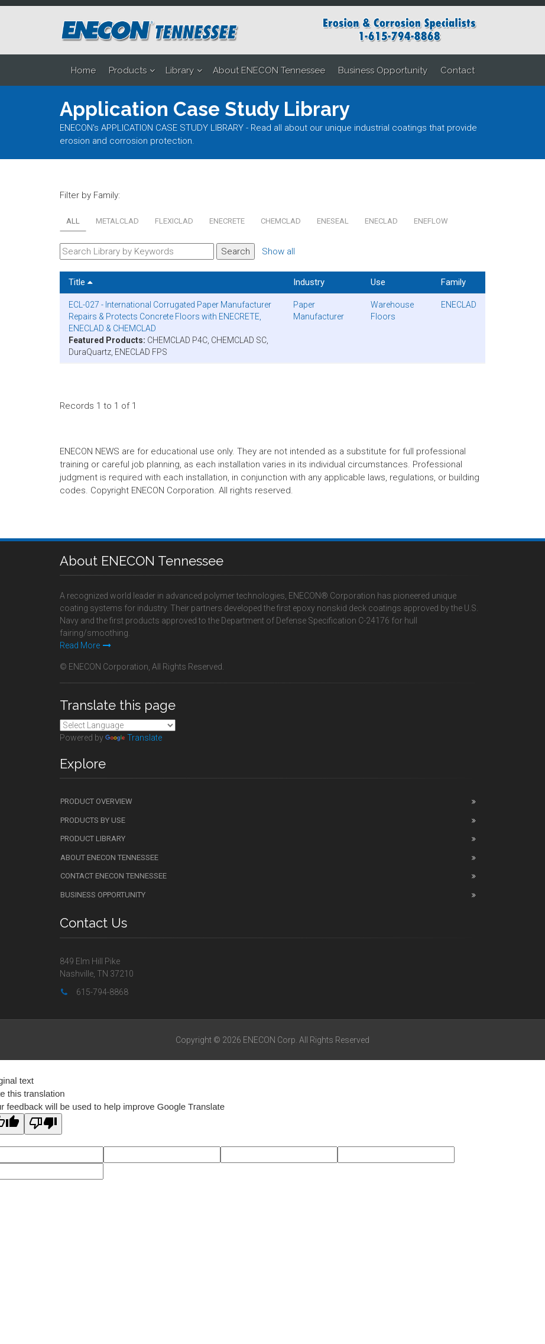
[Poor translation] (43, 1124)
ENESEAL (333, 221)
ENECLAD (381, 221)
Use (378, 282)
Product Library (92, 838)
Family (453, 282)
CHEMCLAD (281, 221)
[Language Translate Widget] (118, 725)
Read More (85, 645)
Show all (278, 251)
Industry (309, 282)
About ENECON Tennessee (269, 70)
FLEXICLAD (174, 221)
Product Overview (96, 801)
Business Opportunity (382, 70)
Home (83, 70)
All (73, 221)
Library (180, 70)
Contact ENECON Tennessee (113, 875)
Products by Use (92, 820)
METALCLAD (117, 221)
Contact (457, 70)
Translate (133, 737)
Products (128, 70)
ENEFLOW (431, 221)
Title (81, 282)
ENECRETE (227, 221)
